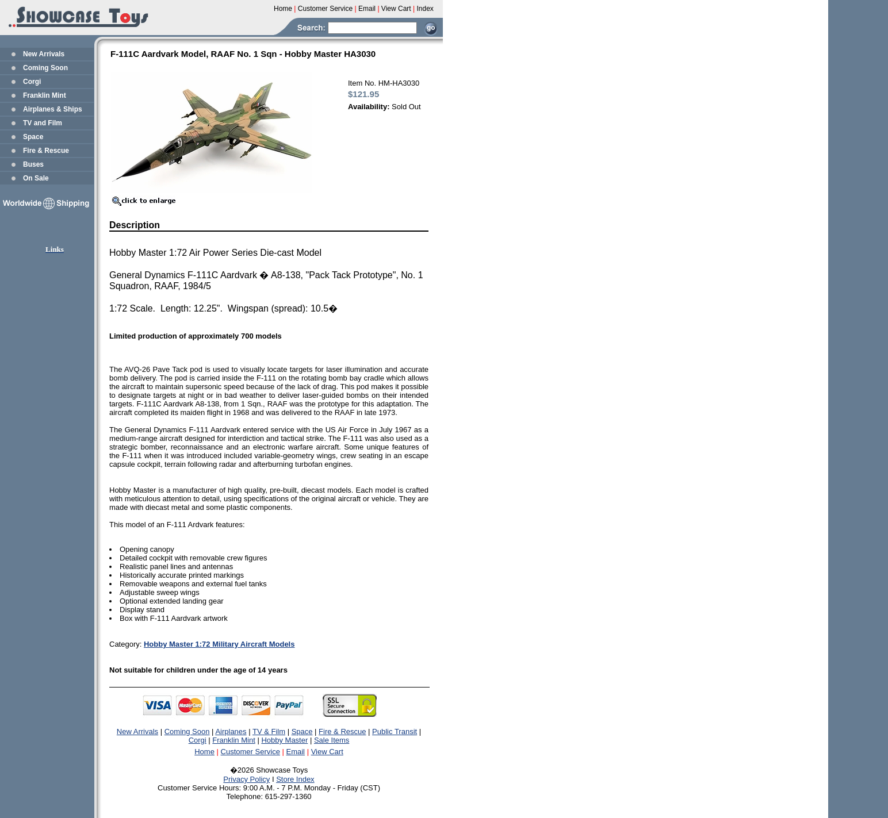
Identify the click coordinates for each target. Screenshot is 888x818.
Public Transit (394, 731)
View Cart (327, 751)
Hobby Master (284, 740)
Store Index (295, 779)
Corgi (32, 82)
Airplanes (230, 731)
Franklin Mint (44, 95)
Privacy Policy (246, 779)
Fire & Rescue (46, 151)
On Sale (36, 178)
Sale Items (331, 740)
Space (33, 137)
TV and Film (42, 123)
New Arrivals (43, 54)
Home (204, 751)
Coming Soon (45, 68)
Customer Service (250, 751)
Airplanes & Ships (52, 109)
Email (295, 751)
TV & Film (268, 731)
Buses (33, 164)
